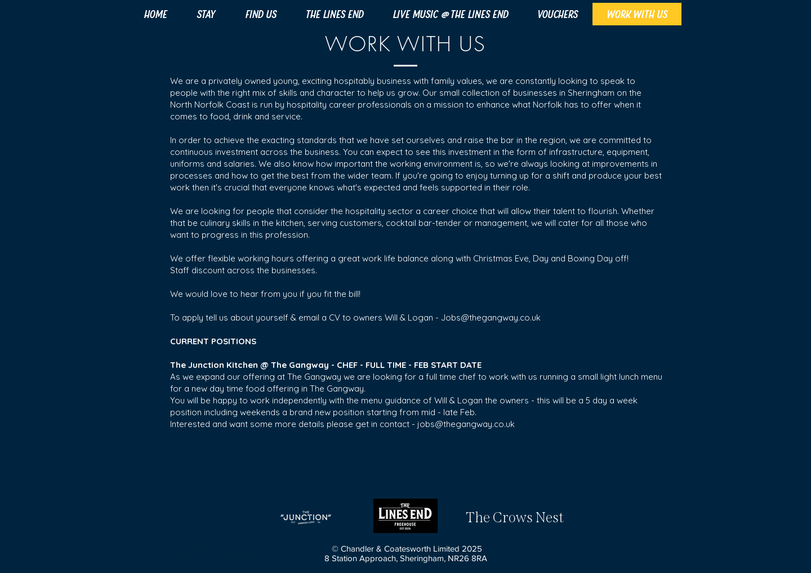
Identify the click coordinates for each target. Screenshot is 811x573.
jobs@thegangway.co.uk (466, 424)
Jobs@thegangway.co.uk (491, 317)
